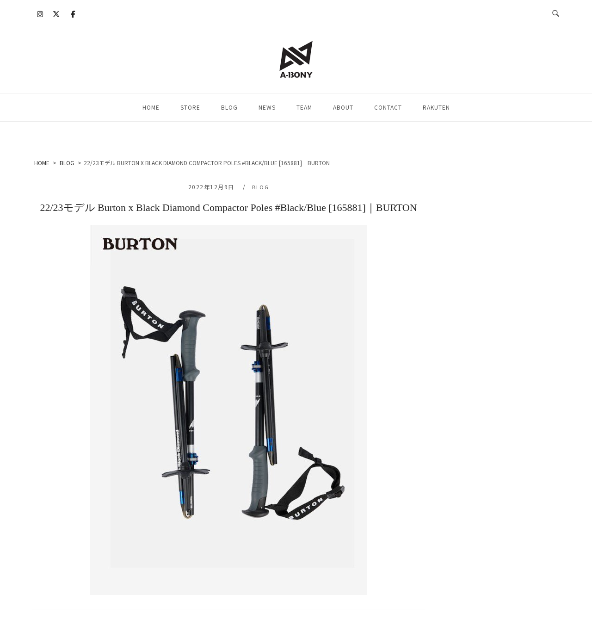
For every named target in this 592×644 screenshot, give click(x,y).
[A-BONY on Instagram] (40, 13)
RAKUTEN (436, 107)
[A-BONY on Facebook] (73, 13)
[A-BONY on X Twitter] (56, 13)
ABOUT (343, 107)
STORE (190, 107)
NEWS (267, 107)
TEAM (304, 107)
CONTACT (388, 107)
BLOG (229, 107)
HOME (151, 107)
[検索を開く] (556, 14)
